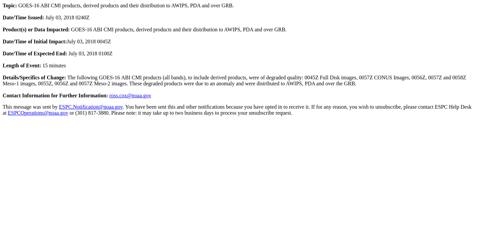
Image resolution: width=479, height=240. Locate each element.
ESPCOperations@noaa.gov (38, 113)
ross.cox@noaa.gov (130, 95)
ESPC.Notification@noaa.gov (90, 107)
